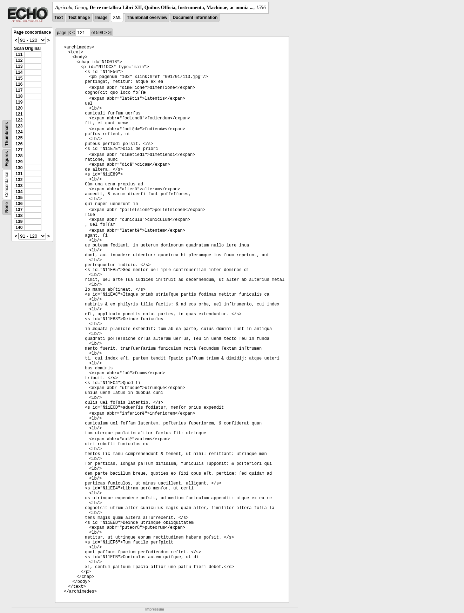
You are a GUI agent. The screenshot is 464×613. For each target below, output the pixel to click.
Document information (195, 17)
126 (18, 143)
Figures (6, 158)
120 (18, 108)
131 (18, 173)
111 (18, 54)
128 (18, 155)
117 (18, 90)
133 (18, 185)
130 (18, 167)
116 (18, 84)
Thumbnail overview (147, 17)
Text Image (79, 17)
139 (18, 221)
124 (18, 132)
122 (18, 120)
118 (18, 96)
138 (18, 215)
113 (18, 66)
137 (18, 209)
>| (110, 32)
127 (18, 149)
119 (18, 102)
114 (18, 72)
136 (18, 203)
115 (18, 78)
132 (18, 179)
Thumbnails (6, 134)
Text (58, 17)
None (6, 207)
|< (69, 32)
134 (18, 191)
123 (18, 126)
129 (18, 161)
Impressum (154, 609)
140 (18, 227)
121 (18, 114)
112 (18, 60)
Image (101, 17)
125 (18, 138)
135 (18, 197)
